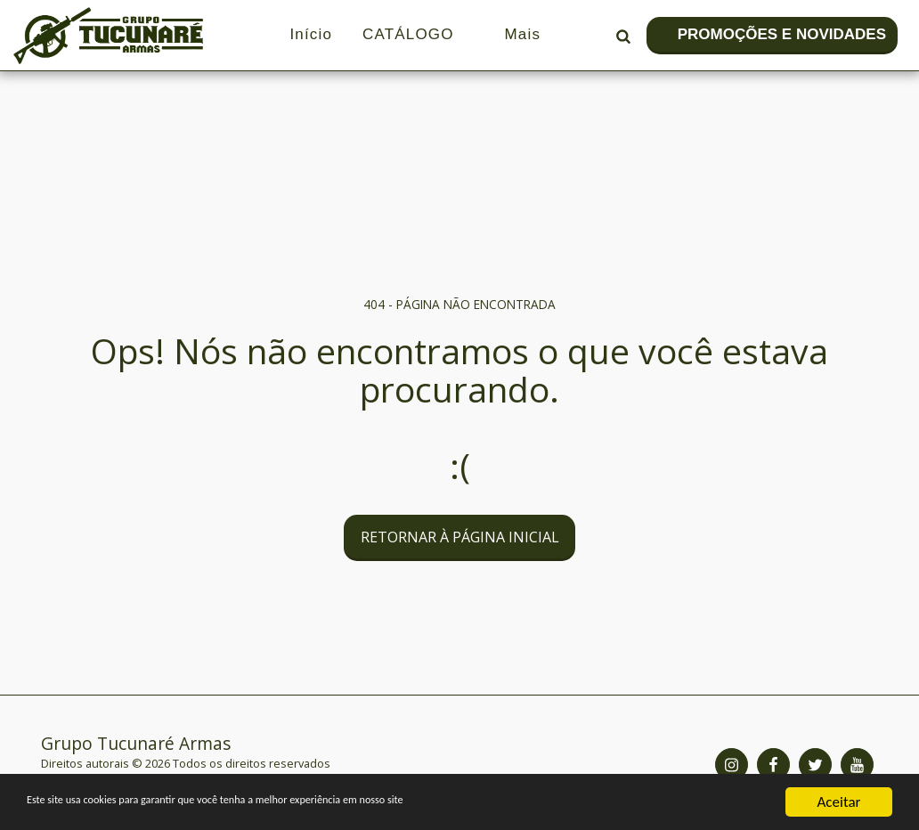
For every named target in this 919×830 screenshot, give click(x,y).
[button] (623, 36)
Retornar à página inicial (460, 537)
